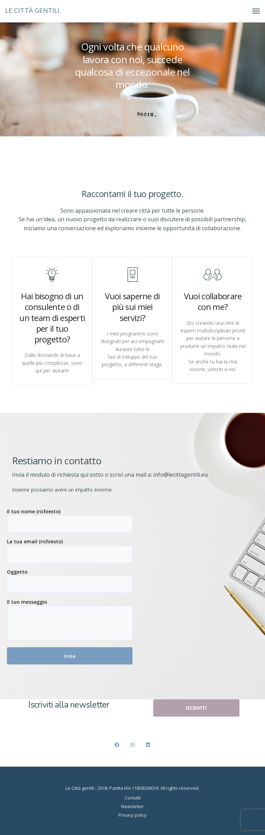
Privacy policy (132, 815)
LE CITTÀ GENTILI (32, 11)
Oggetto (69, 581)
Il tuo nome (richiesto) (69, 520)
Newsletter (132, 806)
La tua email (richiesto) (69, 550)
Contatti (133, 798)
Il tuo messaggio (69, 619)
